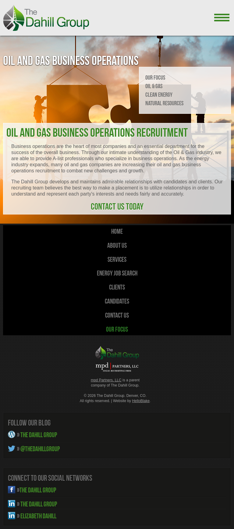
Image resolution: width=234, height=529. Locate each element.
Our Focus (155, 77)
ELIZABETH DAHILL (36, 516)
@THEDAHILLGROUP (38, 448)
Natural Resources (164, 103)
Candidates (117, 301)
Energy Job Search (117, 273)
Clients (117, 287)
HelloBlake (140, 401)
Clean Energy (158, 94)
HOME (117, 231)
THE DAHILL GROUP (37, 434)
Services (117, 259)
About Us (117, 245)
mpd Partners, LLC (106, 380)
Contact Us (117, 315)
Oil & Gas (153, 86)
